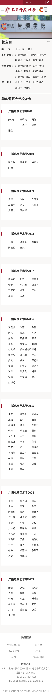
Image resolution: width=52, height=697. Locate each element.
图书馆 (38, 645)
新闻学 (18, 60)
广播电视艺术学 (23, 66)
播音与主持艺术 (38, 55)
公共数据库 (13, 651)
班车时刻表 (38, 657)
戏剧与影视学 (32, 77)
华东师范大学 (13, 645)
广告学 (27, 60)
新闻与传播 (38, 71)
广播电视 (19, 77)
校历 (13, 657)
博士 (30, 49)
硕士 (24, 49)
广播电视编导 (22, 55)
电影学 (18, 82)
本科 (17, 49)
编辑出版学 (38, 60)
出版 (43, 77)
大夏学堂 (38, 651)
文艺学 (27, 82)
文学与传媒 (38, 66)
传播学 (18, 71)
